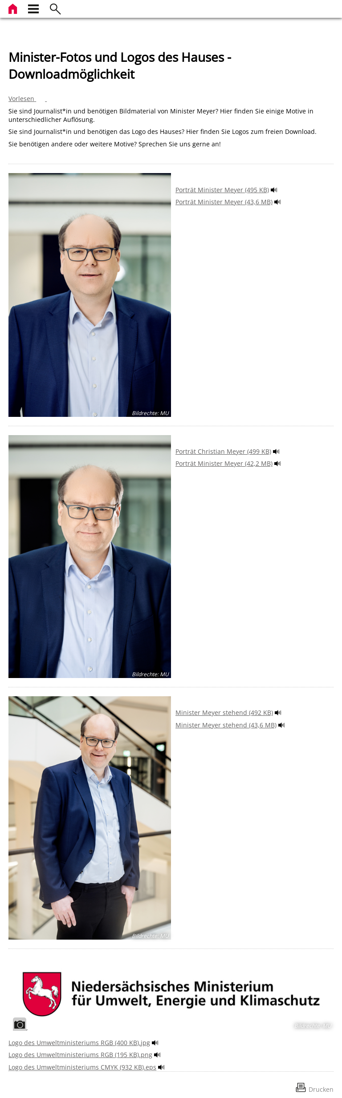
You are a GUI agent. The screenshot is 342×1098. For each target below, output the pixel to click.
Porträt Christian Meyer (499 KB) (223, 451)
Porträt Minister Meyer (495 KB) (222, 190)
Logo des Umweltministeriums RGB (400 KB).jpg (79, 1042)
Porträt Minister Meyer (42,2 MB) (224, 463)
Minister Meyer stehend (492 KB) (224, 712)
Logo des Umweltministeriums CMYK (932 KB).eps (82, 1067)
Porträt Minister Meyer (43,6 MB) (224, 202)
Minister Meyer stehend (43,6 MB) (226, 725)
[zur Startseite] (13, 8)
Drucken (321, 1089)
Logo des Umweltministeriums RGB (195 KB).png (80, 1054)
